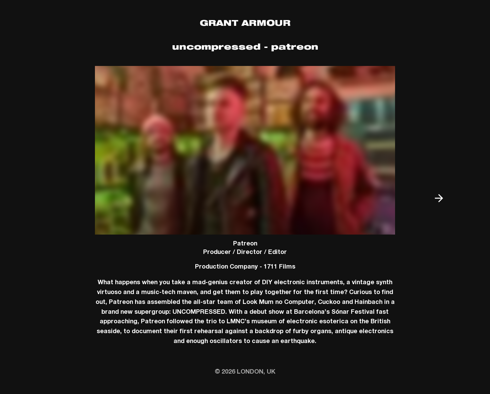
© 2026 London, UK (245, 372)
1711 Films (279, 267)
